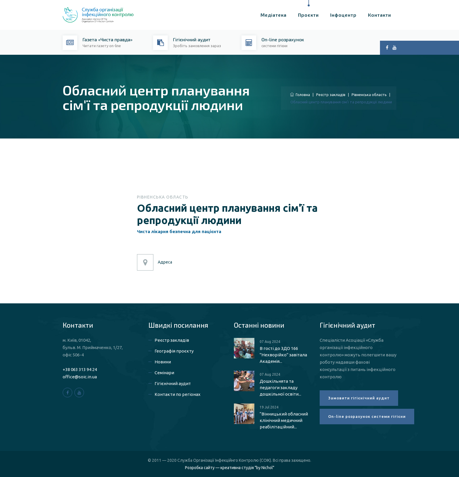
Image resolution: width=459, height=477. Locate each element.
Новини (163, 361)
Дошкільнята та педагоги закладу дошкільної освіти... (280, 387)
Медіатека (274, 15)
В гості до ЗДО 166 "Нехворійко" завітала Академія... (283, 355)
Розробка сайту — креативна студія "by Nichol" (229, 467)
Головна (300, 95)
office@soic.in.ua (80, 376)
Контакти (379, 15)
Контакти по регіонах (178, 394)
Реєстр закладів (330, 95)
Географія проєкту (174, 350)
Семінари (164, 372)
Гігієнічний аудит (173, 383)
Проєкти (308, 15)
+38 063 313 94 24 (80, 369)
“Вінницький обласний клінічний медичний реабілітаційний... (284, 420)
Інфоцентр (343, 15)
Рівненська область (369, 95)
